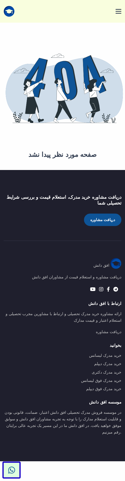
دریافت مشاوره (102, 220)
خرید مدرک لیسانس (105, 355)
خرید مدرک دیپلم (107, 364)
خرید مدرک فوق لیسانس (101, 380)
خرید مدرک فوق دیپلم (103, 389)
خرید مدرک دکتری (106, 372)
